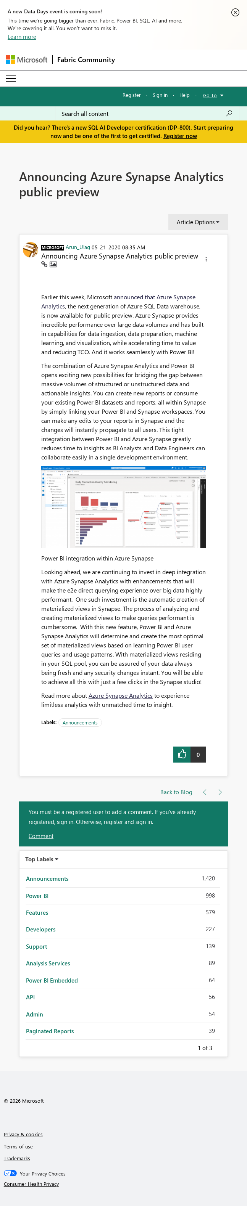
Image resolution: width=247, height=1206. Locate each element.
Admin (34, 1014)
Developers (40, 929)
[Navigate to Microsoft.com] (26, 59)
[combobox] (147, 113)
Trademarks (17, 1158)
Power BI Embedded (52, 980)
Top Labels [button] (39, 859)
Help (184, 95)
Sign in (160, 95)
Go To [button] (210, 95)
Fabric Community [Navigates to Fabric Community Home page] (86, 59)
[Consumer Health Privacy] (124, 1184)
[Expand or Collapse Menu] (11, 79)
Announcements (80, 722)
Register (132, 95)
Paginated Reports (50, 1031)
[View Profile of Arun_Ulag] (78, 247)
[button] (206, 260)
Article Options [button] (196, 222)
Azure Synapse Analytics (121, 695)
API (30, 997)
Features (37, 912)
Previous (188, 1046)
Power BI (37, 895)
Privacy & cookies (23, 1134)
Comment (41, 836)
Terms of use (18, 1146)
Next (221, 1046)
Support (36, 946)
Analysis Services (48, 963)
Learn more (22, 36)
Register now (180, 136)
